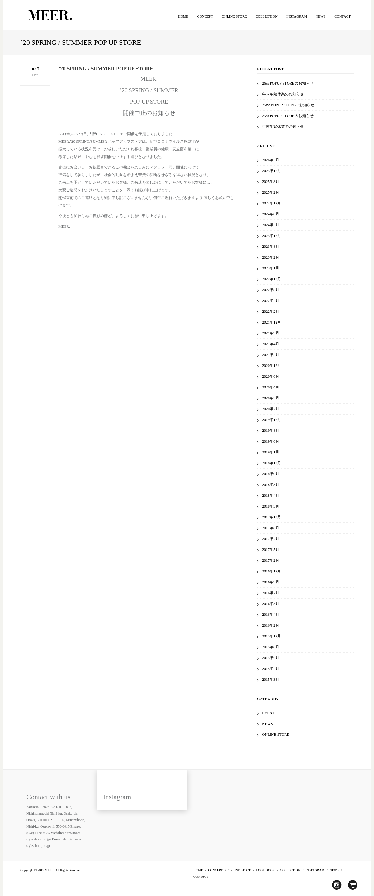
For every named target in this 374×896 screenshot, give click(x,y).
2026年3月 (270, 160)
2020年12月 (271, 365)
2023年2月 (270, 257)
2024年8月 (270, 214)
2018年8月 (270, 484)
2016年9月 (270, 582)
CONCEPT (205, 16)
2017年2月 (270, 560)
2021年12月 (271, 322)
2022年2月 (270, 311)
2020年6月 (270, 376)
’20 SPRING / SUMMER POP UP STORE (105, 68)
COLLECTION (267, 16)
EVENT (268, 713)
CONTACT (342, 16)
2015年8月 (270, 647)
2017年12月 (271, 517)
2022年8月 (270, 290)
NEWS (320, 16)
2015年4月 (270, 668)
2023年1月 (270, 268)
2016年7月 (270, 593)
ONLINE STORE (234, 16)
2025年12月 (271, 170)
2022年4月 (270, 300)
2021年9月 (270, 333)
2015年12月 (271, 636)
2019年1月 (270, 452)
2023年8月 (270, 246)
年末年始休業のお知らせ (283, 94)
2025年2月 (270, 192)
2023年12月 (271, 235)
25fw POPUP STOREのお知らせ (288, 105)
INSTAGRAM (296, 16)
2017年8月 (270, 528)
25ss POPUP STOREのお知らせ (288, 115)
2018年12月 (271, 463)
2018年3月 (270, 506)
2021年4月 (270, 344)
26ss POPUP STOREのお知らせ (288, 83)
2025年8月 (270, 181)
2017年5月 (270, 549)
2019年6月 (270, 441)
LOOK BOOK (265, 870)
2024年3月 (270, 225)
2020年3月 (270, 398)
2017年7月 (270, 538)
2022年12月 (271, 279)
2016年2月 (270, 625)
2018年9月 (270, 474)
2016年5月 (270, 603)
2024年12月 (271, 203)
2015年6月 (270, 658)
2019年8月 (270, 430)
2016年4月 (270, 614)
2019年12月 (271, 419)
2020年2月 (270, 409)
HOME (183, 16)
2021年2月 (270, 354)
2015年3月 (270, 679)
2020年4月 (270, 387)
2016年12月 (271, 571)
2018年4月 (270, 495)
